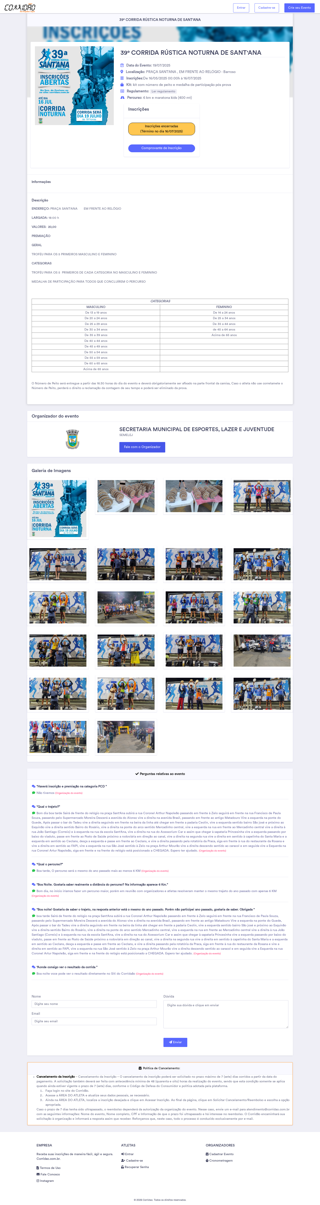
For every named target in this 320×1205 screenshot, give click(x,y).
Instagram (45, 1181)
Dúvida (168, 996)
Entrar (241, 7)
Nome (36, 996)
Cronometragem (219, 1160)
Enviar (175, 1042)
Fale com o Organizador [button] (142, 447)
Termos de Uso (49, 1168)
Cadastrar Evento (220, 1154)
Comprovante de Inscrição (161, 148)
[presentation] (65, 1042)
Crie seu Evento (299, 7)
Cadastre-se (266, 7)
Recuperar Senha (135, 1167)
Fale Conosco (48, 1174)
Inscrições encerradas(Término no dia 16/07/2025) (161, 129)
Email (36, 1013)
